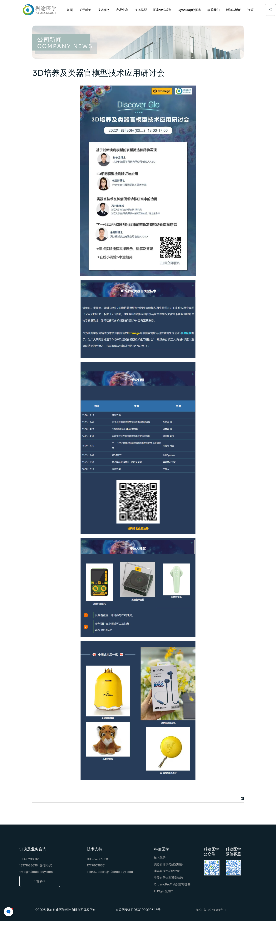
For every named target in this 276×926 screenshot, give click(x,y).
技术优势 (159, 857)
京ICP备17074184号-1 (210, 910)
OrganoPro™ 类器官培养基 (172, 884)
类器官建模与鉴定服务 (168, 864)
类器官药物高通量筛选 (168, 877)
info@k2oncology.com (36, 872)
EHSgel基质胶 (163, 891)
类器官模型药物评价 (167, 871)
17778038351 (96, 865)
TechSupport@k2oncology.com (110, 872)
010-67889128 (30, 859)
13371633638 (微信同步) (35, 865)
